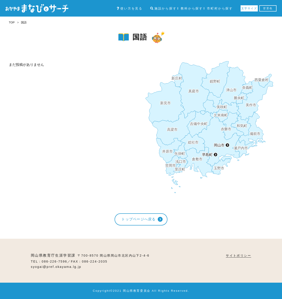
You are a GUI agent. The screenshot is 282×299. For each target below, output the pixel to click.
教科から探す (192, 8)
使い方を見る (130, 8)
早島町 (207, 155)
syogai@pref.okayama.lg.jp (56, 267)
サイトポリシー (238, 255)
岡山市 (219, 145)
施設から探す (163, 8)
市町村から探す (220, 8)
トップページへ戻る (138, 219)
